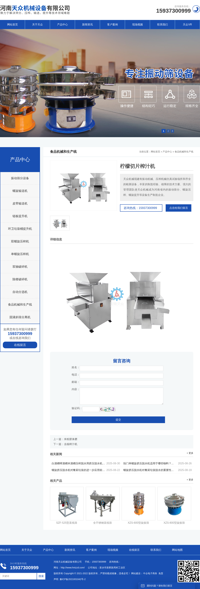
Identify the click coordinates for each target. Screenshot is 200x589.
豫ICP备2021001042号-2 (73, 579)
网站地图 (177, 549)
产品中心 (62, 24)
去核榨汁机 (70, 444)
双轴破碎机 (20, 266)
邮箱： (76, 382)
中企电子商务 (150, 573)
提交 (118, 419)
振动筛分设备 (20, 178)
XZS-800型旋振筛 (174, 522)
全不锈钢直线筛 (102, 522)
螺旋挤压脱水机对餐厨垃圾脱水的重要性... (157, 470)
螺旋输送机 (20, 191)
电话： (76, 374)
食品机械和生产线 (20, 304)
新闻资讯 (87, 24)
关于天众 (37, 24)
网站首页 (12, 24)
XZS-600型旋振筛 (138, 522)
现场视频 (137, 24)
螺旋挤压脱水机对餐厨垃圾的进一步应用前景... (86, 470)
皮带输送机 (20, 203)
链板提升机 (20, 216)
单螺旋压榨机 (20, 254)
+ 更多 (190, 453)
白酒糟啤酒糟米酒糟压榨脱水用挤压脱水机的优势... (86, 463)
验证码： (77, 408)
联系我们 (162, 24)
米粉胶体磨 (70, 439)
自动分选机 (20, 292)
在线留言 (20, 345)
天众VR (187, 24)
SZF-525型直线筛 (66, 522)
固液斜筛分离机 (20, 317)
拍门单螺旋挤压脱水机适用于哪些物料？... (157, 463)
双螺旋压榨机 (20, 241)
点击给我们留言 (178, 207)
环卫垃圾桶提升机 (20, 228)
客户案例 (112, 24)
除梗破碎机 (20, 279)
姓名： (76, 367)
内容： (76, 389)
